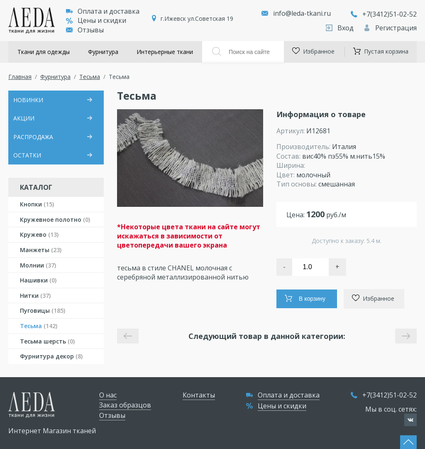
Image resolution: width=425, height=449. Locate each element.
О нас (108, 395)
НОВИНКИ (28, 100)
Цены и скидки (96, 20)
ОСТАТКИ (27, 155)
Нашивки (38, 280)
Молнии (38, 265)
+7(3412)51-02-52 (384, 14)
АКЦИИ (23, 118)
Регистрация (390, 27)
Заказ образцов (125, 405)
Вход (340, 27)
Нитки (35, 295)
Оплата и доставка (102, 11)
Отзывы (85, 29)
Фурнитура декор (51, 356)
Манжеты (40, 250)
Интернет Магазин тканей (52, 430)
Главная (20, 77)
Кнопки (37, 204)
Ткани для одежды (43, 52)
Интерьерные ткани (165, 52)
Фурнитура (103, 52)
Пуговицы (42, 310)
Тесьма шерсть (47, 341)
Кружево (39, 234)
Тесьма (89, 77)
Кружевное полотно (55, 219)
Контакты (199, 395)
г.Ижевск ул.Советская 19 (197, 18)
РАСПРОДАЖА (33, 137)
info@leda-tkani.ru (302, 13)
